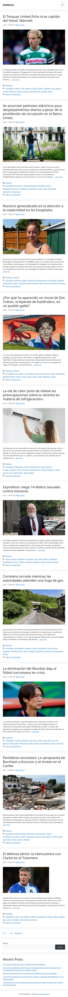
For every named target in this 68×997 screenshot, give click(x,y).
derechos (31, 280)
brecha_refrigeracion (32, 467)
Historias (8, 277)
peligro (32, 651)
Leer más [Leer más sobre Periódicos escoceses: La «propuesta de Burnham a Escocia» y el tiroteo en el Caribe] (6, 825)
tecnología (52, 189)
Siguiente (19, 933)
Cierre (34, 648)
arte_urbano (19, 374)
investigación (8, 562)
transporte (7, 192)
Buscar (5, 943)
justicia (21, 562)
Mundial (46, 743)
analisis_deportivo (21, 740)
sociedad (61, 283)
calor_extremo (46, 467)
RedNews (8, 4)
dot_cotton (51, 374)
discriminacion (41, 280)
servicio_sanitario (50, 283)
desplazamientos (29, 186)
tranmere (33, 920)
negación (36, 562)
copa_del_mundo (35, 740)
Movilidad (41, 186)
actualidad (9, 88)
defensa (27, 917)
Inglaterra (47, 88)
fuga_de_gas (52, 648)
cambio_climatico (9, 470)
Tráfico (5, 654)
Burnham (31, 834)
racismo (35, 283)
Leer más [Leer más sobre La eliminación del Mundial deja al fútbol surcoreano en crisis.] (35, 731)
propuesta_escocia (34, 836)
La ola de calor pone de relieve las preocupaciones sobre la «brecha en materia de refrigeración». (31, 395)
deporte (28, 88)
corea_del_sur (48, 740)
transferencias (34, 91)
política (23, 836)
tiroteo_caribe (17, 839)
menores (28, 562)
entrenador (42, 917)
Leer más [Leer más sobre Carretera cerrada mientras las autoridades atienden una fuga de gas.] (43, 639)
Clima (19, 470)
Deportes (9, 85)
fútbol (40, 88)
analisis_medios (20, 834)
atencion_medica (20, 280)
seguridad (39, 651)
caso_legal (38, 559)
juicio (16, 562)
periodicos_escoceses (11, 836)
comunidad (29, 374)
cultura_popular (40, 374)
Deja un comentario (13, 94)
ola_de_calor (7, 473)
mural (23, 377)
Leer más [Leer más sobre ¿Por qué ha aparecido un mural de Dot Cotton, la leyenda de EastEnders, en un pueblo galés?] (37, 365)
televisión (46, 377)
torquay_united (22, 91)
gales (18, 377)
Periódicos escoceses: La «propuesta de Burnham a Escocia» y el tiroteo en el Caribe (34, 761)
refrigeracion (18, 473)
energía (25, 470)
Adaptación (18, 467)
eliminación (14, 743)
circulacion (18, 186)
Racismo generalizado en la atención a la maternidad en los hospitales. (33, 208)
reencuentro (24, 920)
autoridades (19, 648)
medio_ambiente (47, 470)
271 (11, 933)
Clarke (16, 917)
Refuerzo (12, 91)
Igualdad (60, 280)
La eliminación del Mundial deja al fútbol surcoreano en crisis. (29, 670)
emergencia (42, 648)
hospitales (52, 280)
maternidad (7, 283)
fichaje (34, 88)
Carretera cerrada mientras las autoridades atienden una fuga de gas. (33, 578)
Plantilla (16, 920)
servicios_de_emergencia (53, 651)
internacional (40, 834)
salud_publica (29, 473)
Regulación (32, 189)
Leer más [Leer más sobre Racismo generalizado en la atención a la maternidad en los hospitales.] (6, 271)
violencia (26, 839)
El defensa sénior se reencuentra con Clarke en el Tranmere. (32, 855)
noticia (5, 91)
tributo (53, 377)
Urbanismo (16, 192)
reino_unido (42, 189)
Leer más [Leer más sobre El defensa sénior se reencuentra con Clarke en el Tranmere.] (16, 908)
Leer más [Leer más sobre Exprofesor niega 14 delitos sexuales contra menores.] (41, 550)
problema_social (25, 283)
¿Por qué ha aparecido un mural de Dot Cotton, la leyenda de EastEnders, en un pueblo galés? (34, 301)
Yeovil (50, 91)
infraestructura (34, 470)
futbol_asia (38, 743)
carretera (27, 648)
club (22, 88)
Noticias (8, 183)
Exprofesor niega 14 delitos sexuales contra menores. (31, 489)
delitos (45, 559)
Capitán (17, 88)
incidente (6, 651)
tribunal (55, 562)
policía (49, 562)
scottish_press (57, 836)
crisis (56, 740)
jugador (62, 917)
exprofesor (53, 559)
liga (4, 920)
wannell (44, 91)
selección (59, 743)
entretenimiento (9, 377)
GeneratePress (44, 994)
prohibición (23, 189)
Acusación (29, 559)
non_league (56, 88)
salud (41, 283)
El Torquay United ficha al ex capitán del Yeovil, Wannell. (31, 18)
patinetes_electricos (10, 189)
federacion (24, 743)
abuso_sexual (10, 559)
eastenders (60, 374)
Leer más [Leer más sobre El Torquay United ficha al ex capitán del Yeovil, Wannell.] (15, 79)
